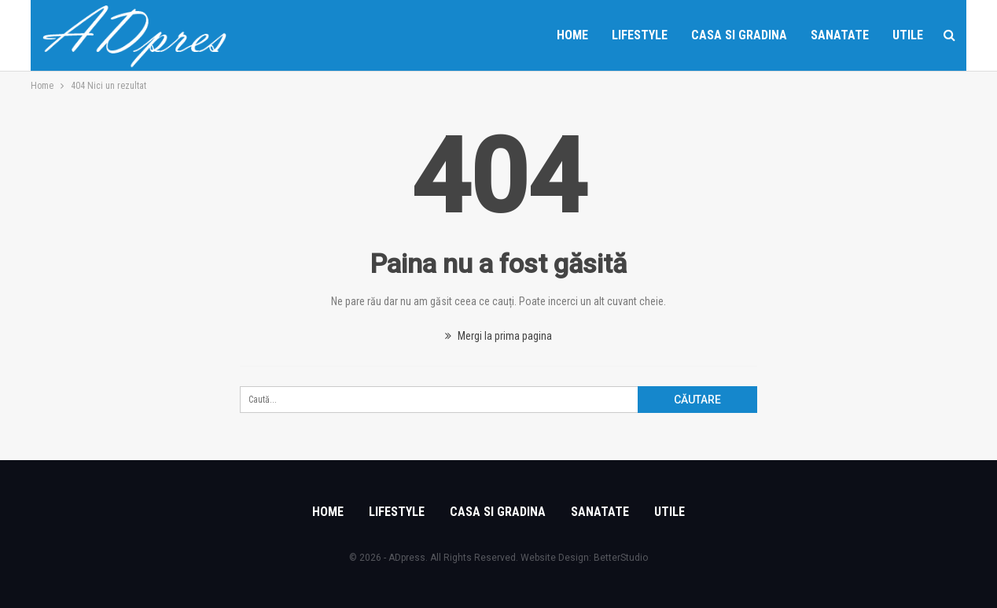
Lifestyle (640, 35)
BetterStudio (621, 557)
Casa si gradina (739, 35)
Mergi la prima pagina (498, 336)
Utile (907, 35)
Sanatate (840, 35)
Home (572, 35)
